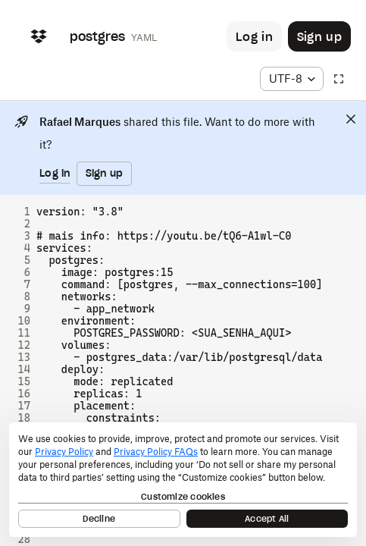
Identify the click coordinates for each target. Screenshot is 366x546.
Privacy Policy (64, 451)
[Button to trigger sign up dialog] (319, 36)
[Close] (351, 119)
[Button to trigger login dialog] (254, 36)
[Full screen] (339, 79)
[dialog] (183, 479)
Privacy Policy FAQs (156, 451)
